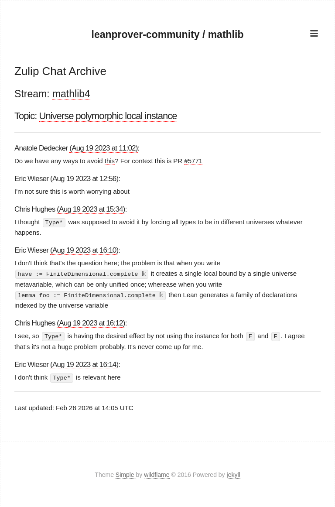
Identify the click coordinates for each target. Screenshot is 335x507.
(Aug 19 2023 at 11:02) (103, 148)
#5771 (193, 160)
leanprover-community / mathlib (168, 34)
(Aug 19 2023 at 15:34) (91, 209)
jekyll (233, 473)
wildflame (156, 473)
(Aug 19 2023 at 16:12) (91, 323)
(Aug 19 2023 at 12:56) (84, 179)
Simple (126, 473)
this (110, 160)
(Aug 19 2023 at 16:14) (84, 363)
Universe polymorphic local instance (108, 115)
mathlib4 (71, 93)
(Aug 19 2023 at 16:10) (84, 250)
